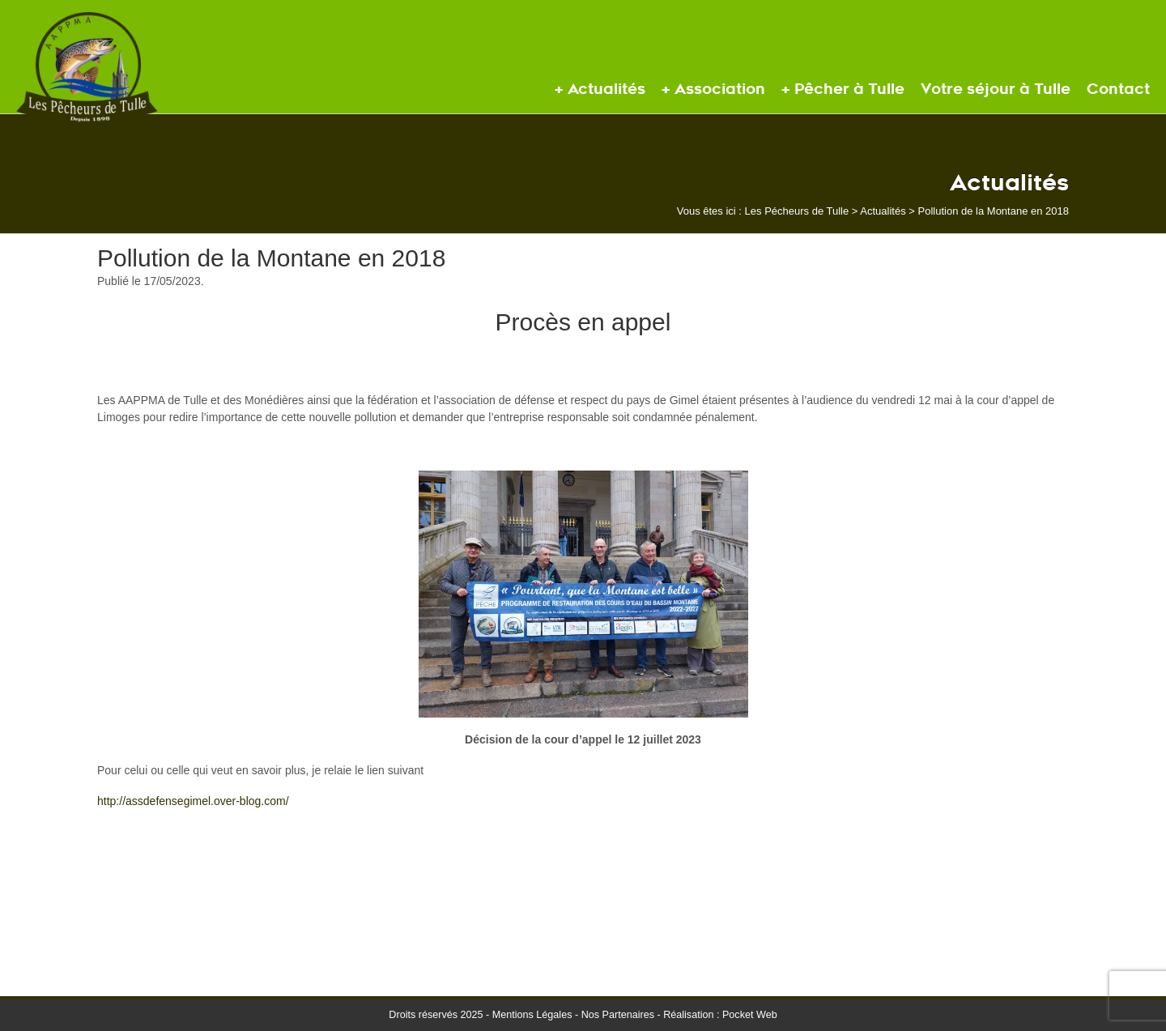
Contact (1118, 89)
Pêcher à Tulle (849, 89)
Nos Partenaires (617, 1014)
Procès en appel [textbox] (583, 322)
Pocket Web (749, 1014)
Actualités (606, 89)
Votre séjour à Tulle (995, 89)
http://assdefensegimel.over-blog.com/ (193, 801)
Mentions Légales (532, 1014)
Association (719, 89)
